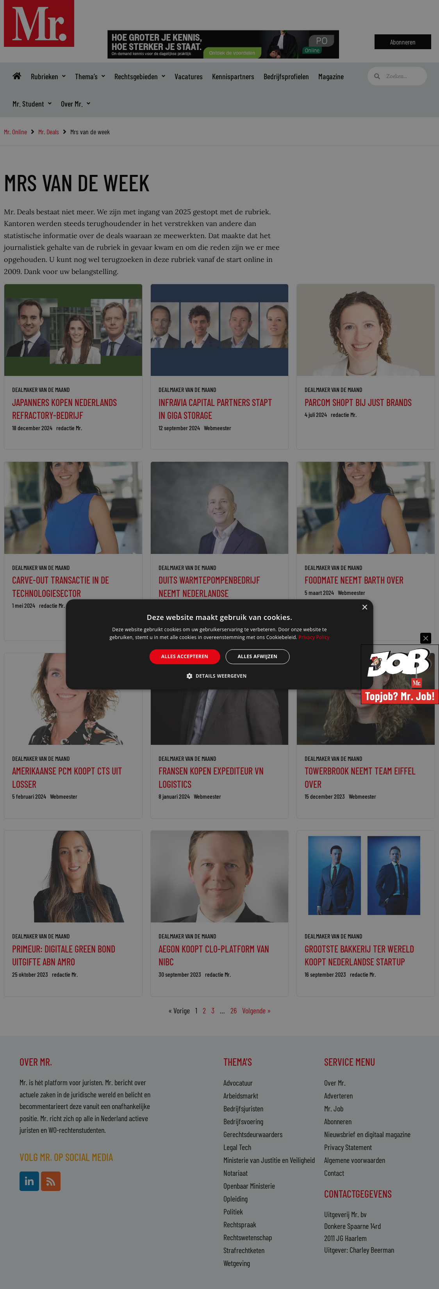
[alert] (219, 644)
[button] (219, 676)
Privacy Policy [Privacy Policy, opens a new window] (313, 637)
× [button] (364, 608)
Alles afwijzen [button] (257, 656)
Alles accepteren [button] (185, 656)
